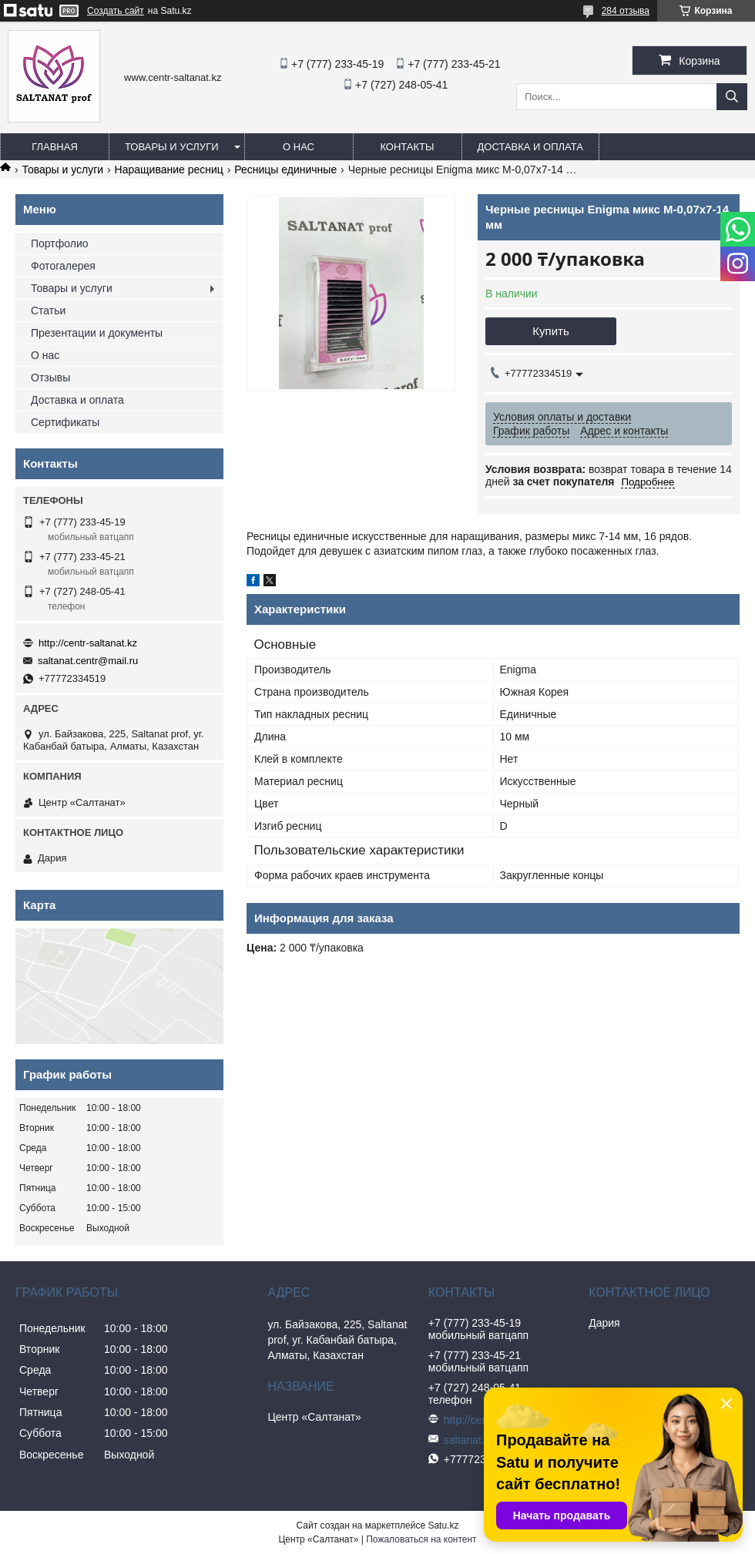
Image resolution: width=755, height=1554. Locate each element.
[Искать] (731, 96)
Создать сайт (115, 10)
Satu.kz (443, 1525)
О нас (298, 147)
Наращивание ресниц (169, 169)
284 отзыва (625, 10)
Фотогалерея (63, 266)
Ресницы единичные (285, 169)
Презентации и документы (97, 333)
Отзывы (50, 377)
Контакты (407, 147)
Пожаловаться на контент (421, 1539)
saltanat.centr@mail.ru (88, 660)
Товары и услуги (172, 147)
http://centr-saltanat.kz (88, 643)
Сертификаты (65, 422)
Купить (550, 330)
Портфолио (60, 243)
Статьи (48, 310)
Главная (55, 147)
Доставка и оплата (530, 147)
